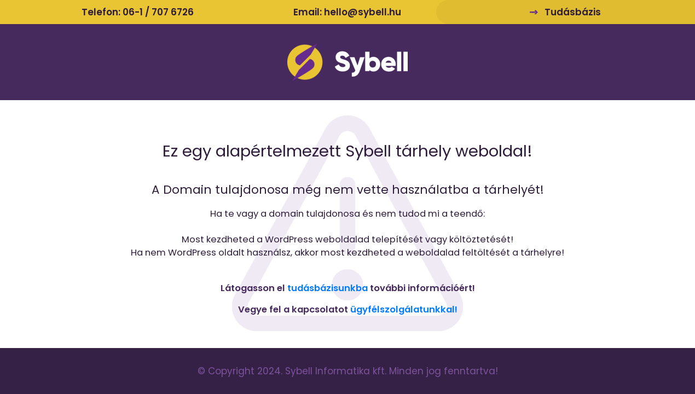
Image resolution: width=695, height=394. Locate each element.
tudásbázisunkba (327, 288)
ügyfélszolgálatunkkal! (403, 309)
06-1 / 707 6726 (158, 12)
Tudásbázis (573, 12)
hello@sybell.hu (362, 12)
